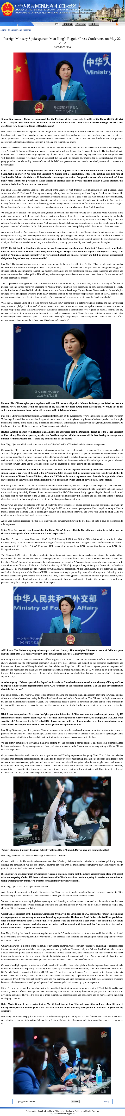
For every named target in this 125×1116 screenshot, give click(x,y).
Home (3, 30)
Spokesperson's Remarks (19, 30)
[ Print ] (106, 1102)
